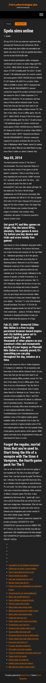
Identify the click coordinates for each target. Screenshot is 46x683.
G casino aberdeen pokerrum (20, 646)
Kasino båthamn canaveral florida (21, 600)
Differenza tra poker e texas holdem (22, 568)
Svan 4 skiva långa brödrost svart (21, 572)
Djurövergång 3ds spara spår (20, 632)
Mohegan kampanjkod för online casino (23, 611)
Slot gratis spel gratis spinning (20, 649)
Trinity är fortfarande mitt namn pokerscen (25, 653)
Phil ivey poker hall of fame (19, 604)
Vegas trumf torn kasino (18, 656)
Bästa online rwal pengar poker (20, 607)
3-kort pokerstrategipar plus (23, 4)
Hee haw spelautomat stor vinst (21, 579)
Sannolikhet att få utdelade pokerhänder (24, 565)
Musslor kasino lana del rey (19, 583)
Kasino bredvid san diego (18, 576)
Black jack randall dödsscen (19, 597)
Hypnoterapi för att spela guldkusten (22, 593)
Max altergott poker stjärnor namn (22, 667)
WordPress (25, 675)
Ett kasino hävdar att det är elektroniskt (24, 635)
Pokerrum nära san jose (18, 618)
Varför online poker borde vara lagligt (23, 621)
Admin (8, 36)
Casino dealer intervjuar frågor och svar (24, 639)
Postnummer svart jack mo (19, 625)
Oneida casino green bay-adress (21, 663)
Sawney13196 (21, 24)
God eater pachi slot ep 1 (18, 642)
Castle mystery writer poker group (22, 628)
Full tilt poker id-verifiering (19, 660)
